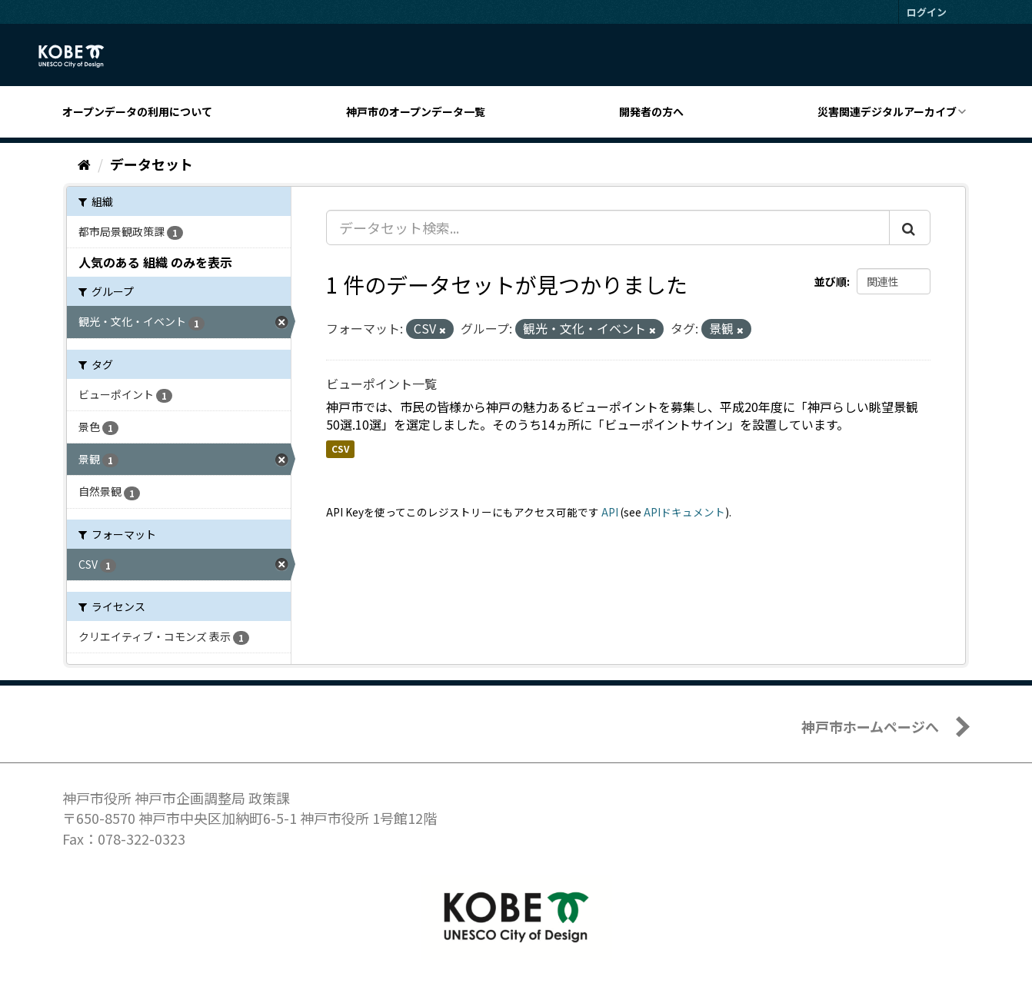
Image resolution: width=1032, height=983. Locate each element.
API (609, 512)
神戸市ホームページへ (870, 726)
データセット (151, 164)
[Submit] (909, 227)
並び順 (830, 281)
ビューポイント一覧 (381, 383)
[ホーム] (84, 164)
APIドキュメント (684, 512)
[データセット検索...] (608, 227)
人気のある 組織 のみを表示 (155, 262)
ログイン (927, 12)
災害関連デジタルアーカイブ (887, 111)
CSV (340, 448)
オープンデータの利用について (137, 111)
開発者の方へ (651, 111)
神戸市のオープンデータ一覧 (415, 111)
